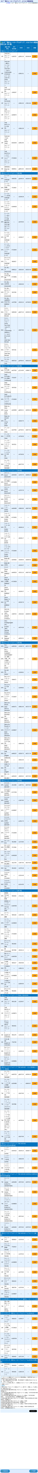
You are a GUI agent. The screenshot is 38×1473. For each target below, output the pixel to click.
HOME (8, 3)
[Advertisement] (19, 22)
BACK (5, 1471)
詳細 (34, 56)
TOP (34, 1471)
